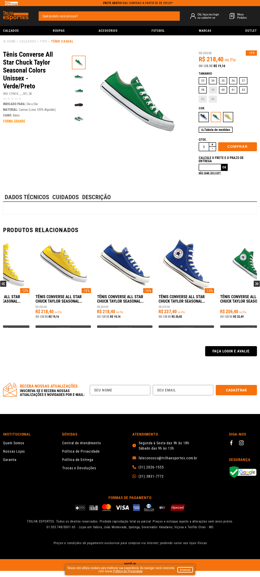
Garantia (9, 466)
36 (233, 81)
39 (212, 90)
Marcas (205, 31)
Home (11, 41)
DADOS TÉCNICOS (27, 197)
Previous (3, 287)
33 (202, 81)
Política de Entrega (77, 466)
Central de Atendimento (81, 449)
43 (202, 99)
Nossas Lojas (14, 457)
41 (233, 90)
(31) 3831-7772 (151, 482)
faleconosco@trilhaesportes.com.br (168, 464)
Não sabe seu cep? (210, 173)
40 (223, 90)
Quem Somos (13, 449)
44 (212, 99)
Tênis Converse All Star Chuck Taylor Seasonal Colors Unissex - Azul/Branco (158, 301)
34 (212, 81)
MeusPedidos (242, 16)
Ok (224, 167)
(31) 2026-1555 (151, 473)
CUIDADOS (65, 197)
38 (202, 90)
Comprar (237, 147)
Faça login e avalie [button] (230, 357)
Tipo (43, 41)
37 (243, 81)
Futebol (158, 31)
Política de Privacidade (81, 457)
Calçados (11, 31)
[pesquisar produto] (175, 16)
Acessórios (108, 31)
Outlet (251, 31)
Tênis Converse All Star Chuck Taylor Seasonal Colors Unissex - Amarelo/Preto (31, 301)
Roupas (59, 31)
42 (243, 90)
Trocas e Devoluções (79, 474)
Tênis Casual (62, 41)
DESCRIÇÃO (96, 197)
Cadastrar (236, 396)
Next (257, 287)
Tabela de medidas (217, 130)
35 (223, 81)
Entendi (185, 570)
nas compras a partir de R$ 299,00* (138, 3)
